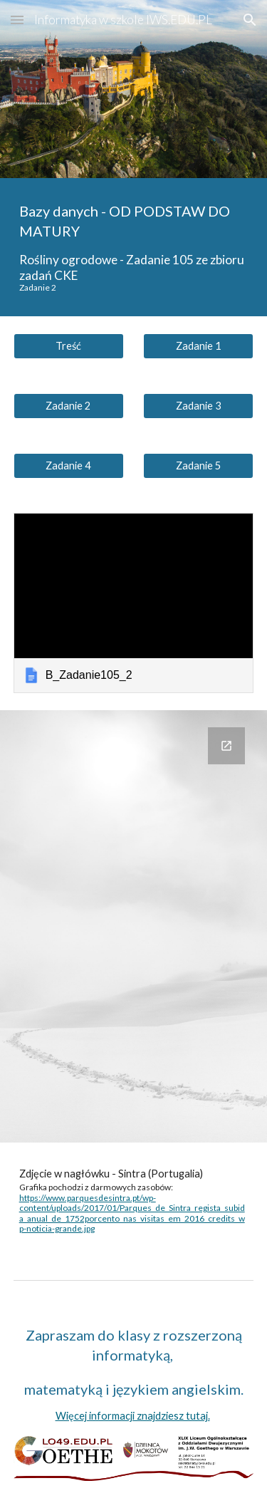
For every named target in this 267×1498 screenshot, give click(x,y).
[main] (134, 247)
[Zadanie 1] (198, 346)
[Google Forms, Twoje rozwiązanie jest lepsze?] (134, 926)
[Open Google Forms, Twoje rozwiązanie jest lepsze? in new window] (226, 745)
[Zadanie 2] (68, 406)
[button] (17, 19)
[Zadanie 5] (198, 465)
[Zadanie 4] (68, 465)
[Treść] (68, 346)
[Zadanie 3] (198, 406)
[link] (134, 603)
